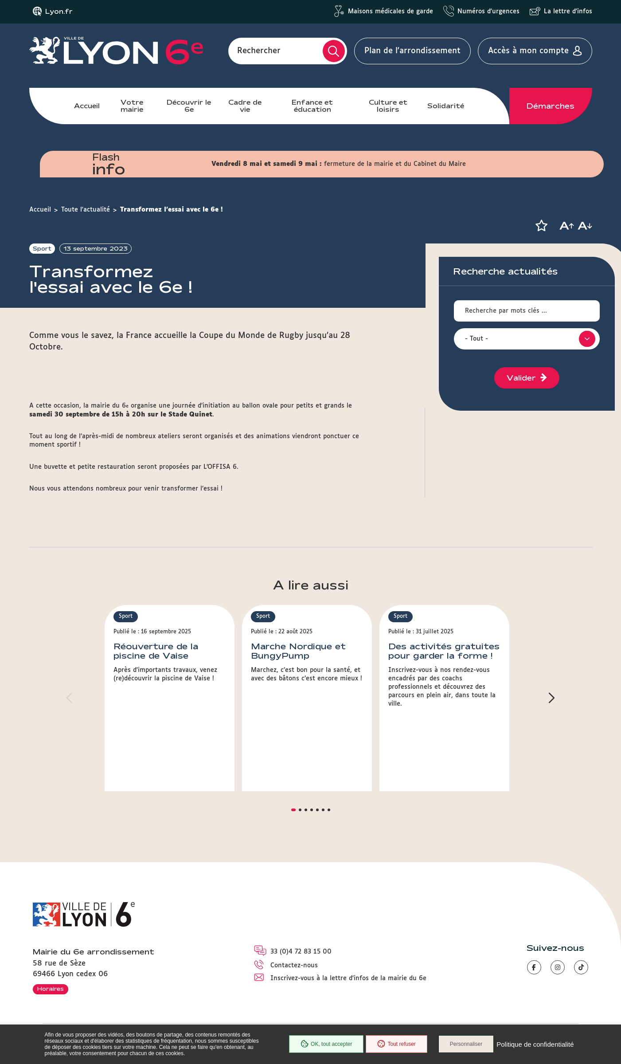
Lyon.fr (59, 11)
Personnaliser (466, 1044)
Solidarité (445, 106)
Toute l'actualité (85, 210)
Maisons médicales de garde (390, 11)
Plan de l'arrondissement (412, 51)
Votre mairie (132, 105)
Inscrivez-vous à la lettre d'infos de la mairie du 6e (348, 978)
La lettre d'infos (568, 11)
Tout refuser (396, 1044)
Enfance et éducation (312, 105)
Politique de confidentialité (535, 1044)
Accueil (87, 106)
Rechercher (259, 51)
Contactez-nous (294, 965)
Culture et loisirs (388, 105)
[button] (541, 225)
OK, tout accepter (326, 1044)
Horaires (50, 988)
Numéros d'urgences (488, 11)
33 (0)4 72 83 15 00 (301, 952)
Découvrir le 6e (189, 105)
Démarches (550, 106)
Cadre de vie (245, 105)
